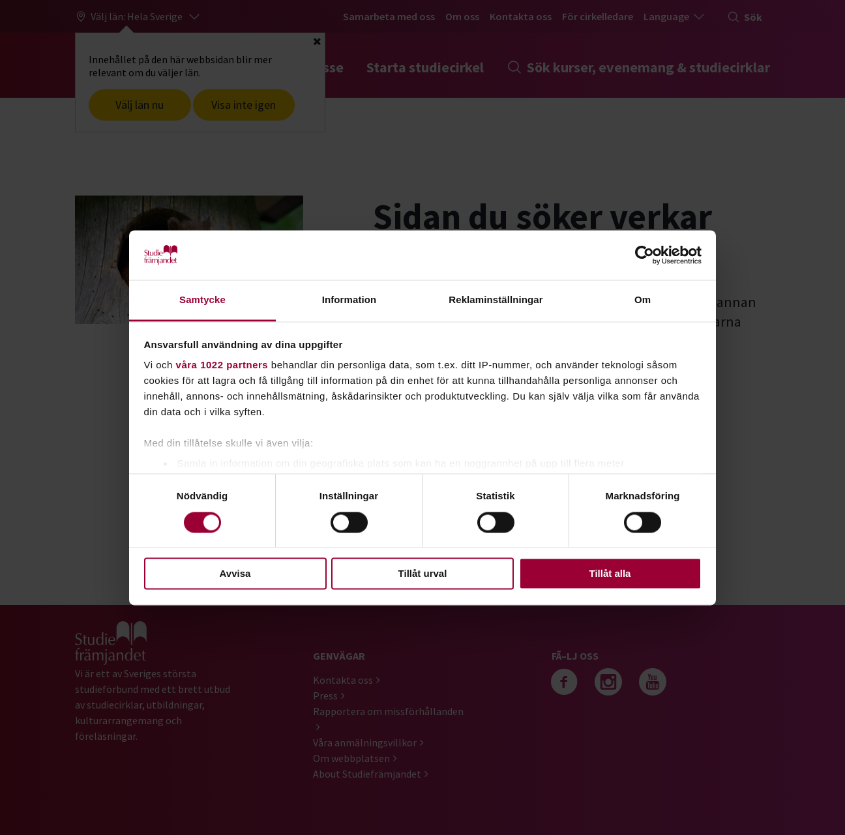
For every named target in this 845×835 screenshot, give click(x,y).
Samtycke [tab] (202, 300)
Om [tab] (642, 300)
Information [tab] (349, 300)
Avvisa (235, 573)
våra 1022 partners (222, 365)
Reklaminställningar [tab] (495, 300)
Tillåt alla (610, 573)
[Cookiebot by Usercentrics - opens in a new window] (644, 255)
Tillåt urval (422, 573)
